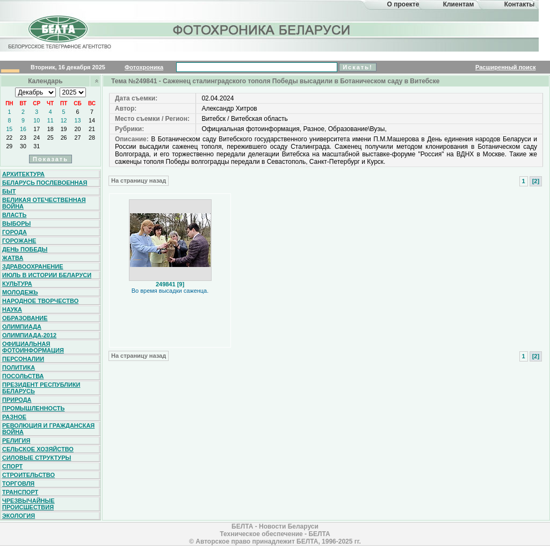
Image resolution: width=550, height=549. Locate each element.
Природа (17, 399)
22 (9, 137)
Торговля (18, 483)
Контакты (519, 4)
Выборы (16, 223)
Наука (12, 309)
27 (78, 137)
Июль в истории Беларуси (46, 275)
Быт (9, 191)
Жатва (12, 258)
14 (92, 120)
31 (36, 146)
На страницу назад (138, 180)
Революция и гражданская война (48, 428)
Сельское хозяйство (38, 449)
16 (23, 129)
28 (92, 137)
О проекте (403, 4)
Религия (16, 440)
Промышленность (33, 408)
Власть (14, 215)
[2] (535, 181)
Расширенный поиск (505, 67)
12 (64, 120)
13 (78, 120)
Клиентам (458, 4)
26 (64, 137)
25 (50, 137)
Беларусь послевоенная (44, 182)
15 (9, 129)
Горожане (19, 240)
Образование (25, 318)
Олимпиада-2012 (29, 335)
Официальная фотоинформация (33, 347)
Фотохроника (144, 67)
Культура (17, 283)
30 (23, 146)
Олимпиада (21, 326)
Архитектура (23, 174)
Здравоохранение (32, 266)
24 (36, 137)
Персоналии (23, 359)
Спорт (12, 466)
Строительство (28, 475)
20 (78, 129)
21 (92, 129)
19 (64, 129)
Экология (18, 515)
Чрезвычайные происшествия (28, 503)
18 (50, 129)
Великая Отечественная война (44, 203)
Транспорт (20, 492)
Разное (14, 417)
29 (9, 146)
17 (36, 129)
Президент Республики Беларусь (41, 387)
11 (50, 120)
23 (23, 137)
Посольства (23, 376)
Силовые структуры (36, 457)
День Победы (24, 249)
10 (36, 120)
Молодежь (20, 292)
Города (14, 232)
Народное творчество (40, 301)
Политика (18, 367)
